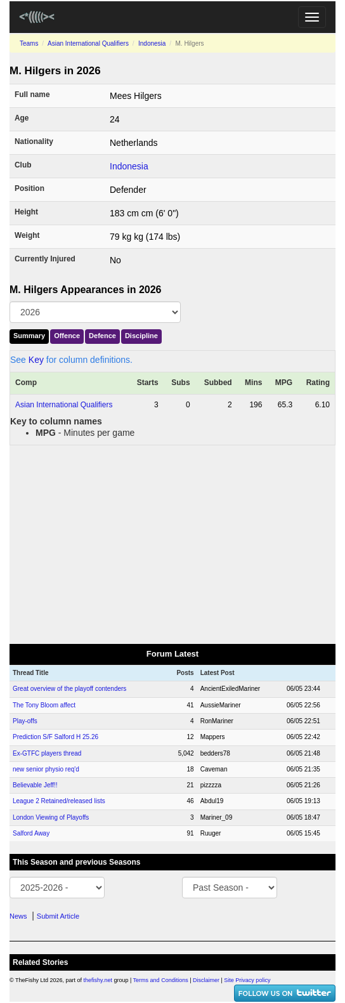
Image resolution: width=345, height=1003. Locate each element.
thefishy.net (98, 980)
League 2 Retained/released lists (59, 800)
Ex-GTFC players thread (47, 753)
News (18, 916)
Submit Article (58, 916)
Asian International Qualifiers (88, 43)
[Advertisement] (172, 544)
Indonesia (152, 43)
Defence (102, 335)
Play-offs (25, 721)
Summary (29, 335)
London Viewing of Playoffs (51, 817)
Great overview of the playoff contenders (69, 688)
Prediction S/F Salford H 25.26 (55, 736)
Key (36, 360)
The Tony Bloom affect (44, 705)
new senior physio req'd (46, 769)
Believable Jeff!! (35, 785)
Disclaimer (206, 980)
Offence (67, 335)
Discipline (141, 335)
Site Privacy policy (247, 980)
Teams (29, 43)
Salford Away (31, 833)
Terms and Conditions (160, 980)
